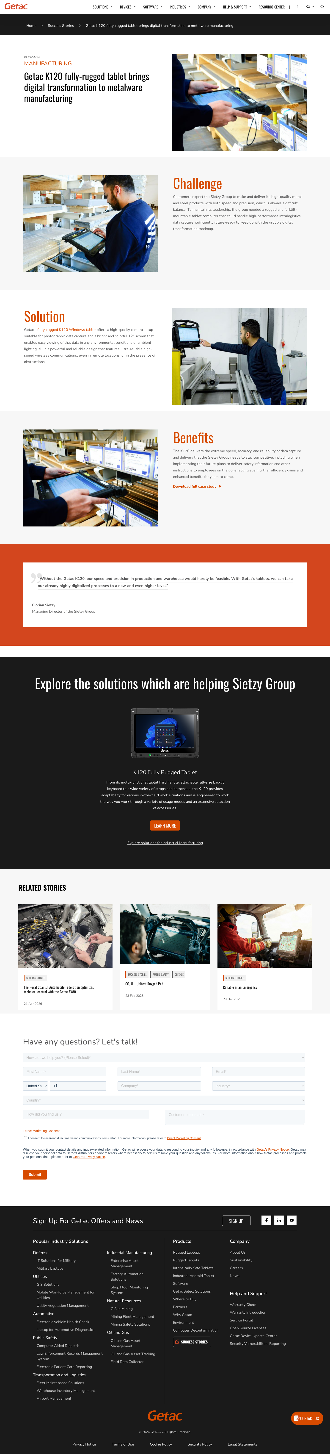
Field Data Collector (127, 1361)
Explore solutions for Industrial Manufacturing (165, 842)
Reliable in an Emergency (240, 987)
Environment (183, 1322)
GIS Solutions (48, 1284)
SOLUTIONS (100, 7)
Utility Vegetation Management (63, 1305)
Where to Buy (184, 1299)
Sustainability (241, 1260)
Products (182, 1241)
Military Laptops (50, 1268)
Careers (236, 1268)
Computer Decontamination (196, 1330)
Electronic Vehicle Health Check (63, 1321)
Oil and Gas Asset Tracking (133, 1354)
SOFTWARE (150, 7)
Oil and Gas (118, 1332)
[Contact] (295, 7)
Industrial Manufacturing (129, 1252)
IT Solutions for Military (56, 1260)
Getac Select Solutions (192, 1291)
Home (31, 25)
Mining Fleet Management (132, 1316)
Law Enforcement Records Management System (70, 1356)
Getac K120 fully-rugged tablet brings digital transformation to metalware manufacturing (159, 25)
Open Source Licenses (248, 1328)
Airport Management (54, 1398)
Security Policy (200, 1444)
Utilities (40, 1276)
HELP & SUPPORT (235, 7)
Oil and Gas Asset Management (125, 1343)
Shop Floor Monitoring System (129, 1290)
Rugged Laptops (186, 1252)
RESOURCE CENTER (272, 7)
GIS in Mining (122, 1308)
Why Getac (182, 1314)
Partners (180, 1307)
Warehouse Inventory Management (66, 1390)
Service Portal (241, 1320)
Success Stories (61, 25)
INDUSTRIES (178, 7)
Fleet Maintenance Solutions (60, 1382)
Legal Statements (242, 1444)
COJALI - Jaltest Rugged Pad (144, 983)
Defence (179, 974)
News (234, 1275)
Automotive (43, 1313)
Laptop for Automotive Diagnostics (65, 1329)
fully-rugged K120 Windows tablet (66, 329)
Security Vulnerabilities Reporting (258, 1343)
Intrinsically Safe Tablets (193, 1268)
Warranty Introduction (248, 1312)
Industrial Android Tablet (193, 1275)
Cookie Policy (161, 1444)
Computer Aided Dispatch (58, 1345)
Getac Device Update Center (253, 1335)
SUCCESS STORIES (35, 978)
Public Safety (161, 974)
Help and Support (248, 1294)
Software (180, 1283)
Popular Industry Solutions (60, 1241)
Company (240, 1241)
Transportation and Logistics (59, 1375)
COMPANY (204, 7)
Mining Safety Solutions (130, 1324)
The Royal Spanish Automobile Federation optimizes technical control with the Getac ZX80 (59, 989)
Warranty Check (243, 1304)
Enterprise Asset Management (125, 1263)
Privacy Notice (84, 1444)
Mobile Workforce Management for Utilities (66, 1295)
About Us (238, 1252)
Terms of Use (123, 1444)
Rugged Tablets (186, 1260)
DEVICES (126, 7)
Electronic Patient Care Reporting (64, 1366)
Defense (41, 1252)
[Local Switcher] (305, 7)
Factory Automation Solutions (127, 1276)
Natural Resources (124, 1301)
